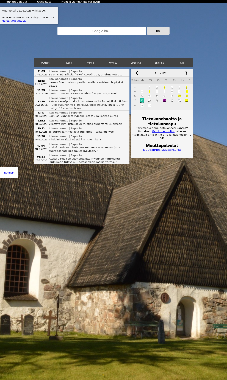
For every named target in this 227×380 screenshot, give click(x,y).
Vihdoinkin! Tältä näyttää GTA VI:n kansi (75, 139)
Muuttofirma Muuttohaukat (162, 149)
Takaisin (9, 172)
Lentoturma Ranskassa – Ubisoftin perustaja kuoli (83, 93)
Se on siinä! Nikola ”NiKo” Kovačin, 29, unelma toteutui (86, 74)
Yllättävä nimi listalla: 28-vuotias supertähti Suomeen (85, 124)
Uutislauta (44, 1)
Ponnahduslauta (16, 1)
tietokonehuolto (163, 131)
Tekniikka (158, 62)
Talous (68, 62)
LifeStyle (136, 62)
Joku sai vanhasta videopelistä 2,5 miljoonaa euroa (83, 116)
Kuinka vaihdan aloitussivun (80, 1)
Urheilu (113, 62)
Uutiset (45, 62)
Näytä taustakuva (14, 20)
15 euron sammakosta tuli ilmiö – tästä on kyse (81, 131)
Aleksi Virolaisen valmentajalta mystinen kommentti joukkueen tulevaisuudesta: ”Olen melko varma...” (84, 160)
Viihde (90, 62)
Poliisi (181, 62)
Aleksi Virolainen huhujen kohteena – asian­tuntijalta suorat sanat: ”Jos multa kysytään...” (84, 149)
